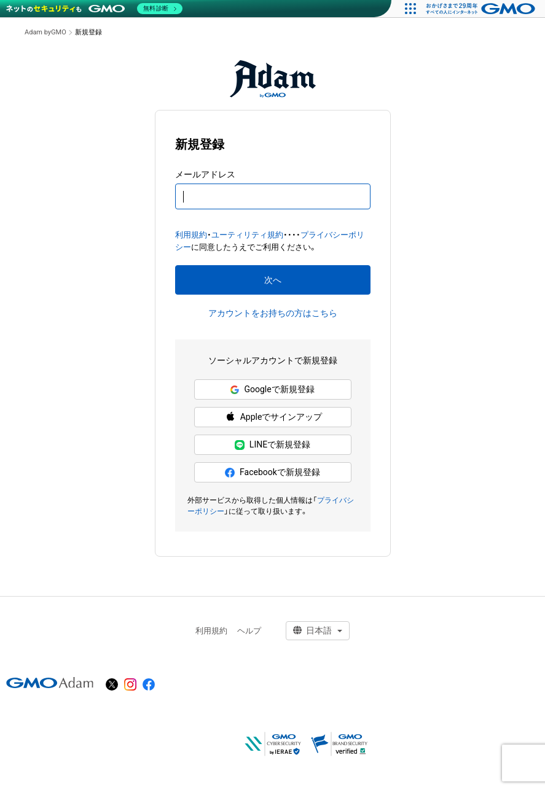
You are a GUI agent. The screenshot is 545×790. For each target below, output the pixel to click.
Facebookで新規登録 (272, 472)
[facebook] (149, 684)
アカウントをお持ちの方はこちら (272, 313)
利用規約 (191, 234)
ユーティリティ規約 (247, 234)
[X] (112, 684)
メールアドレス (205, 174)
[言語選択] (318, 630)
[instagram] (130, 684)
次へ (272, 280)
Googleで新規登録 (272, 389)
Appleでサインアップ (273, 417)
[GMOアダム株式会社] (49, 682)
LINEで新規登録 (272, 445)
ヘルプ (249, 630)
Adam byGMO (45, 32)
